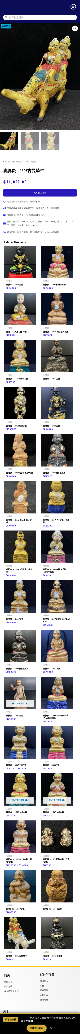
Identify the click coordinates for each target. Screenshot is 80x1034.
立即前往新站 (36, 1028)
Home (6, 162)
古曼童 (13, 162)
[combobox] (42, 17)
